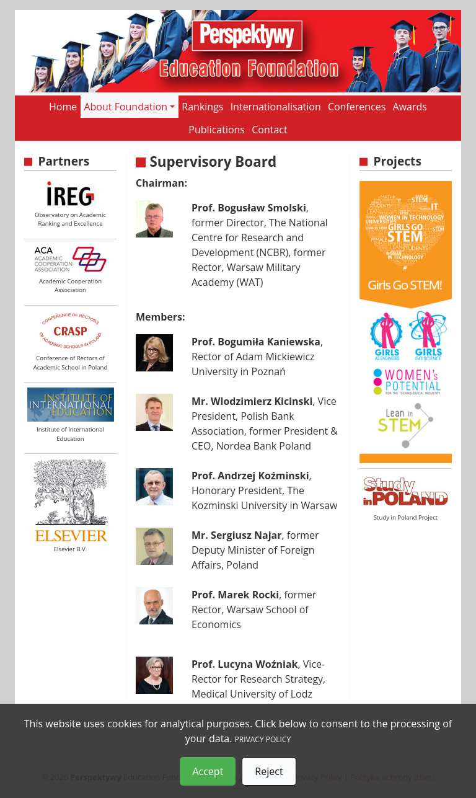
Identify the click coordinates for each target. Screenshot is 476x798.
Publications (216, 129)
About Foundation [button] (125, 106)
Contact (269, 129)
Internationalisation (276, 106)
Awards (410, 106)
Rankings (202, 106)
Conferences (357, 106)
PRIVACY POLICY (263, 739)
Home (63, 106)
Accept (207, 771)
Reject (269, 771)
